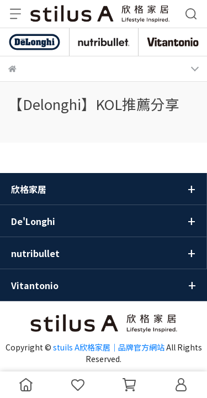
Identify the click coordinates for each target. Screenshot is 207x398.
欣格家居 (28, 189)
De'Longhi (33, 221)
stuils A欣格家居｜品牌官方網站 (108, 347)
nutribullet (35, 253)
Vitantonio (35, 285)
